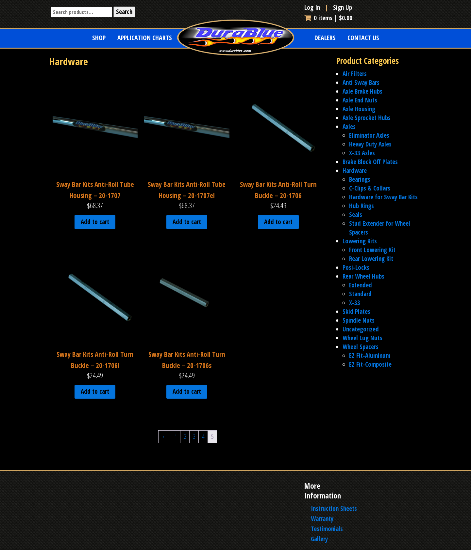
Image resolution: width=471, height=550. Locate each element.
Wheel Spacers (360, 347)
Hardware (355, 170)
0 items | (328, 18)
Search (124, 12)
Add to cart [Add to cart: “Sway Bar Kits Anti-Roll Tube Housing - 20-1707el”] (187, 222)
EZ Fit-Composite (370, 364)
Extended (360, 285)
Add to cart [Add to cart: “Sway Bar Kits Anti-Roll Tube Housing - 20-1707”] (95, 222)
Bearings (359, 179)
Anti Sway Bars (361, 82)
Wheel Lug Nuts (362, 338)
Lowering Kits (360, 241)
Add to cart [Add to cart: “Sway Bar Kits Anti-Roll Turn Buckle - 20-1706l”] (95, 391)
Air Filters (355, 73)
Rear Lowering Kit (371, 258)
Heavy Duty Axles (370, 144)
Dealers (325, 37)
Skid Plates (356, 311)
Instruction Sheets (334, 508)
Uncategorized (361, 329)
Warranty (322, 518)
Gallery (319, 539)
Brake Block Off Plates (370, 162)
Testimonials (327, 529)
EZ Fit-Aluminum (369, 355)
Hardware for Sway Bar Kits (383, 197)
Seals (355, 214)
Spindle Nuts (359, 320)
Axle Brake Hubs (362, 91)
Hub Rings (361, 206)
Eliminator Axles (369, 135)
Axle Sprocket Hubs (367, 118)
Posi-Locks (356, 267)
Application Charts (144, 37)
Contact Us (363, 37)
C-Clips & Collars (369, 188)
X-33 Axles (362, 153)
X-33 (354, 302)
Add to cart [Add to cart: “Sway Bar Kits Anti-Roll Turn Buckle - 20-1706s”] (187, 391)
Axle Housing (359, 109)
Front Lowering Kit (372, 250)
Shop (99, 37)
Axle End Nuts (360, 100)
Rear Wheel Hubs (363, 276)
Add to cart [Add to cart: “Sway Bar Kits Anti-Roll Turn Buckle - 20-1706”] (278, 222)
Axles (349, 126)
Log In (313, 7)
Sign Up (342, 7)
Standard (360, 294)
